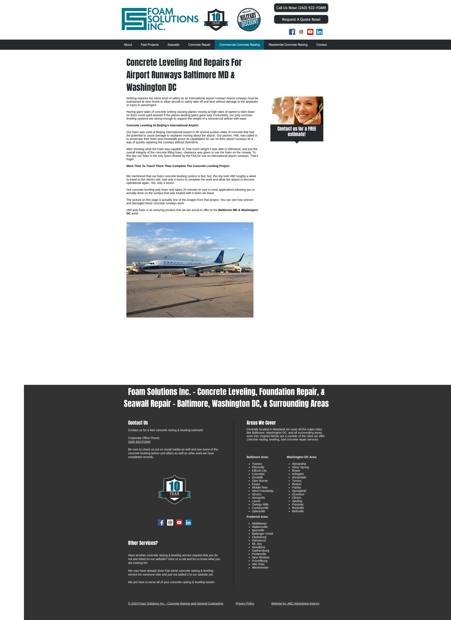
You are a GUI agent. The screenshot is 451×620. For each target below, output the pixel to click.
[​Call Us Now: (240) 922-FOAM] (301, 7)
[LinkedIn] (319, 32)
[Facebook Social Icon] (292, 32)
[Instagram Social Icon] (301, 32)
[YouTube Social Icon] (310, 32)
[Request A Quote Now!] (301, 19)
